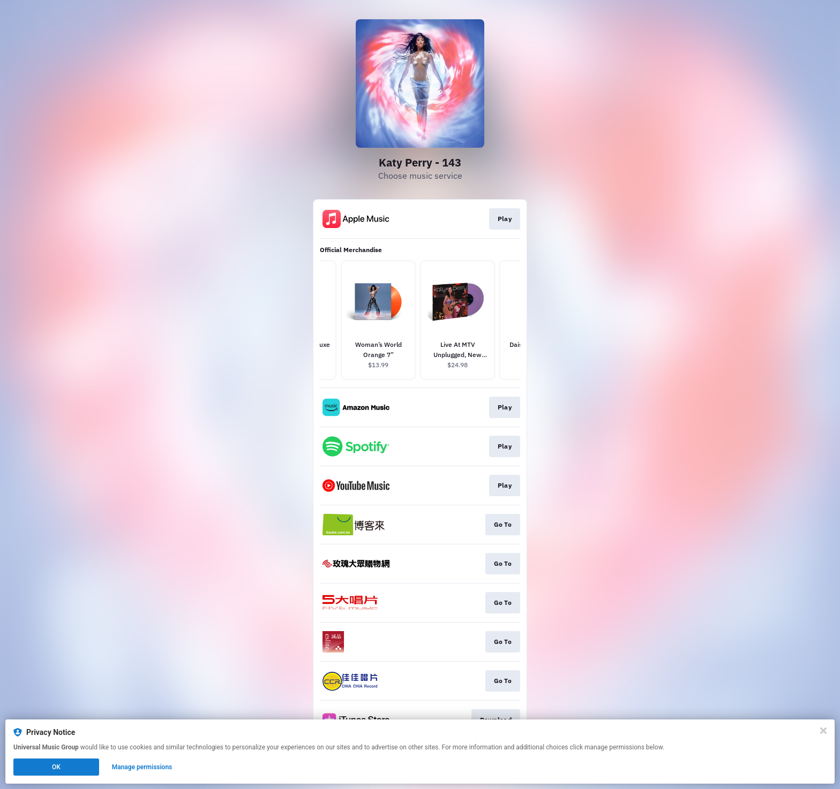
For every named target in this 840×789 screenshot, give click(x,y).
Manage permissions (142, 767)
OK (56, 767)
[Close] (823, 730)
